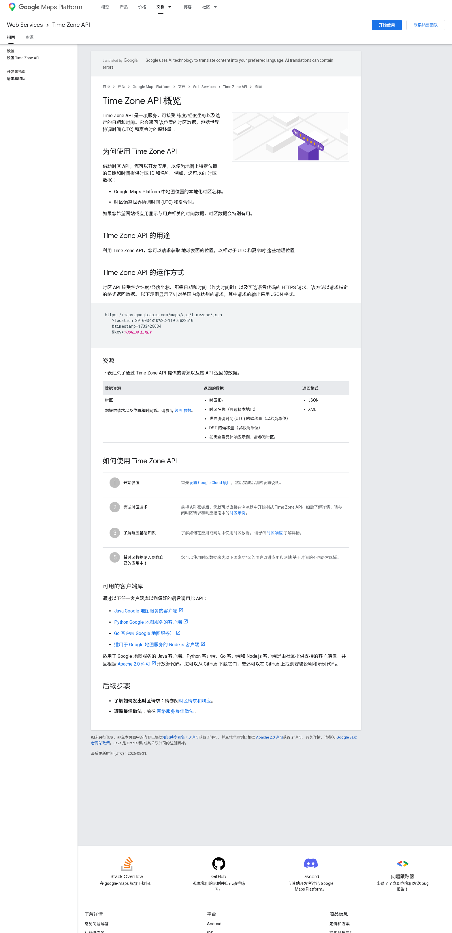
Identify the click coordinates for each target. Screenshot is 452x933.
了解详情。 (293, 533)
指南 (258, 87)
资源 (29, 37)
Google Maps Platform (151, 87)
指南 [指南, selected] (11, 37)
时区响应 (275, 533)
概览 (105, 7)
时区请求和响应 (195, 701)
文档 (181, 87)
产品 (124, 7)
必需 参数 (182, 410)
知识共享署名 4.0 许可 (180, 737)
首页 (106, 87)
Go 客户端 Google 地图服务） (144, 633)
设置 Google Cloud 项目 (210, 482)
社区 (206, 7)
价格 (142, 7)
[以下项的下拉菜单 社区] (217, 7)
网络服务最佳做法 (175, 711)
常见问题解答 (96, 923)
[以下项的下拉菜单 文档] (171, 7)
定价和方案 (339, 923)
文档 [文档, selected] (161, 7)
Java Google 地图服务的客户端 (145, 611)
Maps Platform (50, 7)
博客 (188, 7)
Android (214, 923)
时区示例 (237, 513)
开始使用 (387, 25)
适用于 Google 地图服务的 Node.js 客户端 (156, 644)
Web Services (25, 25)
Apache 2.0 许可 (134, 664)
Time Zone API (71, 25)
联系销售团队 (426, 25)
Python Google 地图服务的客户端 (148, 622)
